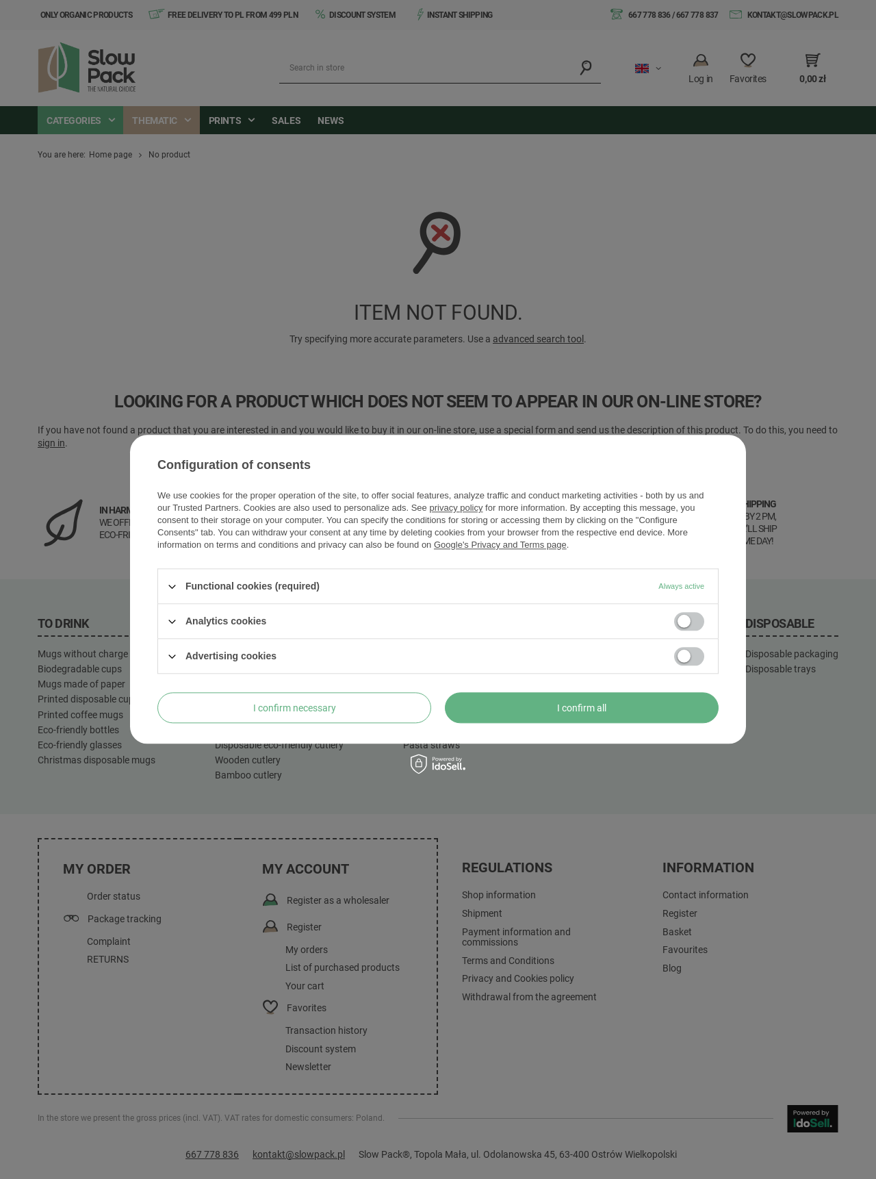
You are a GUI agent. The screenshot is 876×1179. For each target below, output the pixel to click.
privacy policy (455, 508)
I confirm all (581, 707)
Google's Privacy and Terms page (500, 545)
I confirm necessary (294, 707)
